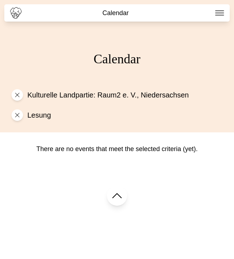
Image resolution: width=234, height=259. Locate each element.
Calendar (115, 13)
